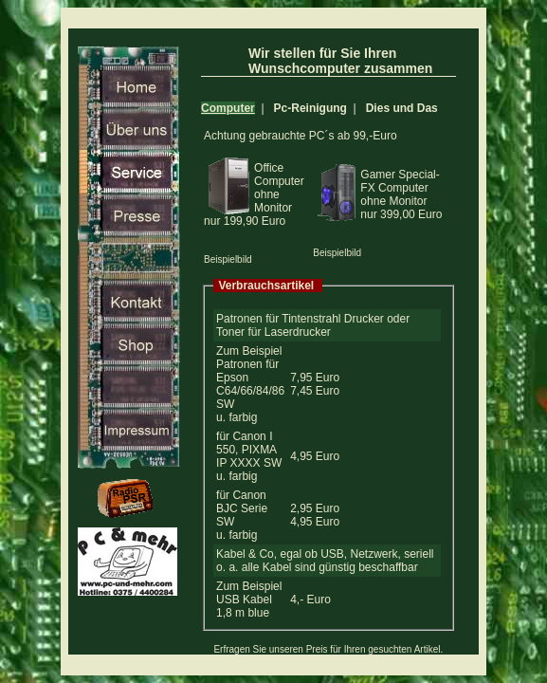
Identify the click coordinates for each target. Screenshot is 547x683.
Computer (228, 108)
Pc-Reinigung (310, 108)
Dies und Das (402, 108)
